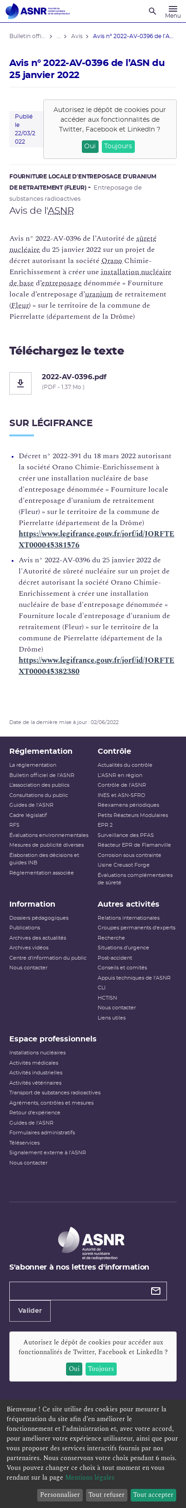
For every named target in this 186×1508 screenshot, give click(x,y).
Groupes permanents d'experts (136, 927)
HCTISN (107, 998)
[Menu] (173, 11)
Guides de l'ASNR (31, 805)
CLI (102, 987)
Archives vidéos (28, 947)
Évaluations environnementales (48, 835)
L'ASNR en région (120, 775)
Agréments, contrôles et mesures (51, 1103)
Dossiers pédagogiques (38, 918)
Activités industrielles (35, 1072)
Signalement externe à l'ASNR (47, 1152)
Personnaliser (60, 1495)
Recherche (111, 938)
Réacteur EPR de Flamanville (134, 845)
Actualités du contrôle (125, 765)
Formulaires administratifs (42, 1132)
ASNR (61, 211)
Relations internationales (128, 918)
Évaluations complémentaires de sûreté (135, 879)
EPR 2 (105, 825)
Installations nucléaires (37, 1052)
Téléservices (24, 1143)
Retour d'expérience (34, 1112)
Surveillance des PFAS (126, 835)
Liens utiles (112, 1018)
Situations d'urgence (123, 947)
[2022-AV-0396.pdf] (93, 383)
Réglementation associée (41, 873)
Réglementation (41, 751)
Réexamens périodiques (128, 805)
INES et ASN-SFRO (121, 795)
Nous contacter (28, 967)
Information (32, 904)
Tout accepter (153, 1495)
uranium (99, 294)
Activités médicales (33, 1063)
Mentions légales (89, 1477)
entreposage (61, 283)
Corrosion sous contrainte (129, 855)
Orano (111, 260)
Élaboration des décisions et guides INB (44, 859)
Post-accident (115, 958)
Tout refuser (106, 1495)
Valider (30, 1311)
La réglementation (32, 765)
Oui (90, 146)
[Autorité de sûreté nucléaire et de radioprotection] (38, 11)
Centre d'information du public (47, 958)
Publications (24, 927)
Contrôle (114, 751)
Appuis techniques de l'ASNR (134, 978)
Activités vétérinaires (35, 1083)
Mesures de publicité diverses (46, 845)
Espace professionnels (53, 1039)
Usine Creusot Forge (124, 865)
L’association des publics (39, 785)
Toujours (118, 146)
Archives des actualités (37, 938)
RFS (14, 825)
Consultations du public (38, 795)
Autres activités (128, 904)
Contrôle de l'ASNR (122, 785)
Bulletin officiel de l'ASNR (41, 775)
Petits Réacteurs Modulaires (133, 815)
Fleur (20, 305)
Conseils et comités (122, 967)
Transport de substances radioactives (54, 1092)
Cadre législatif (28, 815)
